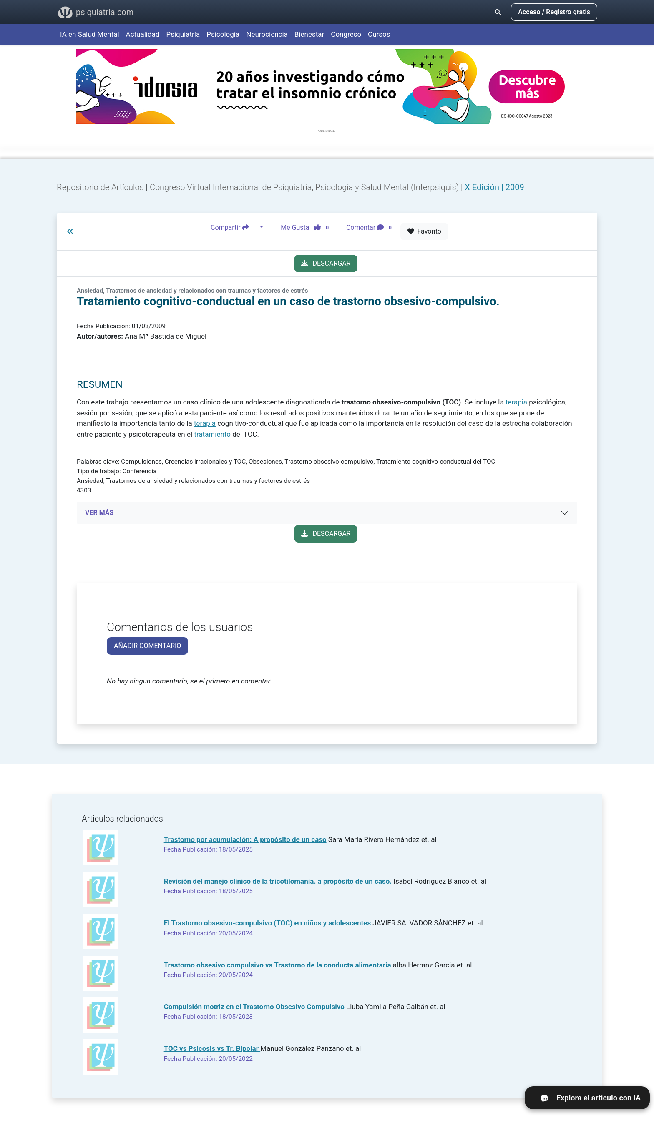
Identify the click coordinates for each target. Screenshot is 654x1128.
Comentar (370, 227)
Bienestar (309, 34)
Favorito (424, 231)
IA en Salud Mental (89, 34)
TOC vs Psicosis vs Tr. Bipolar (212, 1048)
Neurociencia (267, 34)
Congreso (346, 34)
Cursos (379, 34)
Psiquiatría (183, 34)
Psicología (222, 34)
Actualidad (143, 34)
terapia (516, 402)
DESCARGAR (326, 263)
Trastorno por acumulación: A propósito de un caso (245, 839)
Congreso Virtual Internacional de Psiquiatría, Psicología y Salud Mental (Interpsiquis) (305, 187)
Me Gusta (307, 227)
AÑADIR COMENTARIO (147, 646)
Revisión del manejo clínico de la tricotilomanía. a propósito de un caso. (278, 881)
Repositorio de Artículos (100, 187)
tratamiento (212, 434)
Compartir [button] (234, 227)
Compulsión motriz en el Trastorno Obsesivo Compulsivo (254, 1006)
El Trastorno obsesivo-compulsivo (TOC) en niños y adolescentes (267, 923)
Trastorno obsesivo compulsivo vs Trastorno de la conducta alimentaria (277, 965)
